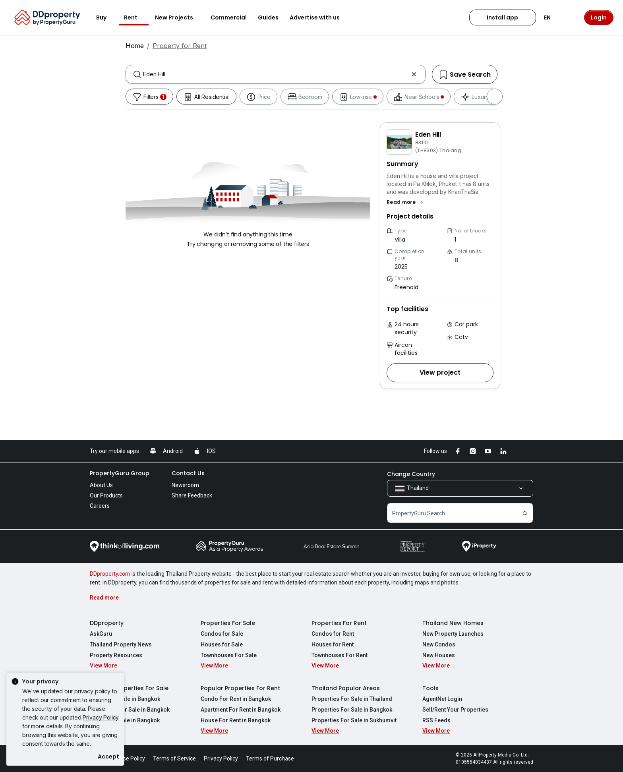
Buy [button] (106, 17)
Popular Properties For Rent (240, 688)
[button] (406, 202)
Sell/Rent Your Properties (455, 709)
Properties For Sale (228, 623)
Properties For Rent (339, 623)
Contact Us (188, 473)
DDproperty (107, 623)
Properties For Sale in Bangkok (352, 709)
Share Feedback (192, 495)
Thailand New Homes (453, 623)
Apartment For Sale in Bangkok (130, 709)
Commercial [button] (229, 17)
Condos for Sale (222, 634)
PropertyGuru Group (119, 473)
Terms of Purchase (270, 758)
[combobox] (275, 74)
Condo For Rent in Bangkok (236, 699)
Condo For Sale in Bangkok (125, 699)
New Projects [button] (179, 17)
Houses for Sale (222, 644)
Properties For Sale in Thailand (352, 699)
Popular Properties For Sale (129, 688)
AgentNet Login (442, 699)
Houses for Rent (333, 644)
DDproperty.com (110, 574)
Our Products (106, 495)
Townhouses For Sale (229, 655)
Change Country (411, 474)
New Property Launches (453, 634)
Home (135, 46)
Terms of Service (174, 758)
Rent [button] (135, 17)
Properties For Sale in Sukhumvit (354, 720)
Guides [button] (268, 17)
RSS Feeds (436, 720)
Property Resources (116, 655)
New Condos (438, 644)
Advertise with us (319, 17)
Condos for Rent (333, 634)
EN (552, 17)
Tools (430, 688)
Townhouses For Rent (340, 655)
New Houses (438, 655)
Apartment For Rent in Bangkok (241, 709)
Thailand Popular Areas (346, 688)
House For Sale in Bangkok (125, 720)
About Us (101, 485)
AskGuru (101, 634)
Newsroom (185, 485)
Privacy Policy (101, 717)
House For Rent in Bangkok (236, 720)
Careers (100, 506)
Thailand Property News (121, 644)
